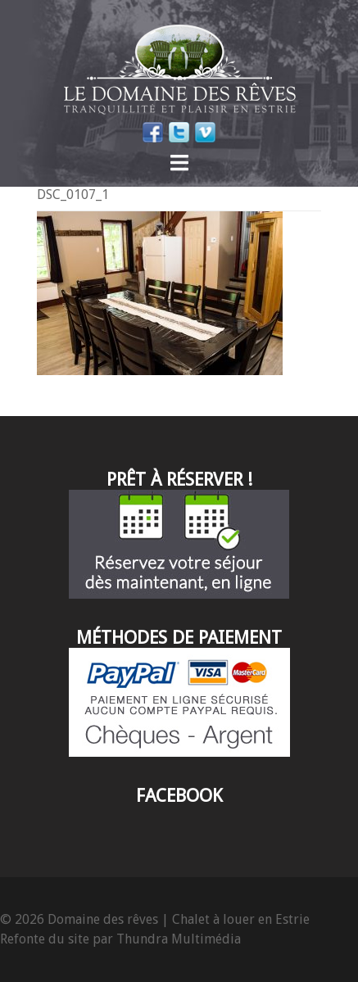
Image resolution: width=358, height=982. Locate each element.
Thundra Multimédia (178, 939)
